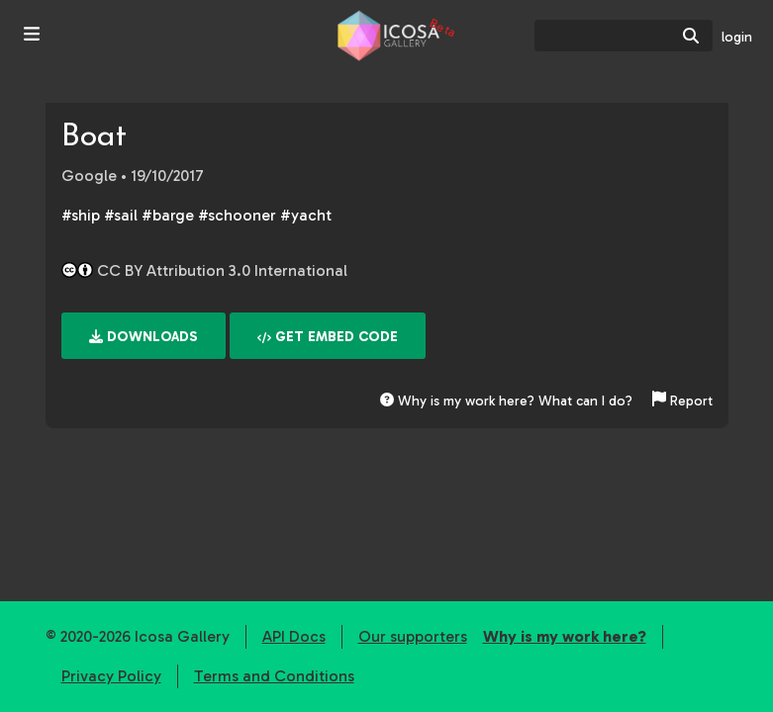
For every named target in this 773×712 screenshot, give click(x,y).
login (737, 37)
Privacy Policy (111, 676)
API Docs (294, 636)
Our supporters (412, 636)
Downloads (143, 336)
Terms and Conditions (274, 676)
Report (682, 401)
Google (89, 175)
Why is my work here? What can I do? (506, 401)
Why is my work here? (564, 636)
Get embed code (327, 336)
